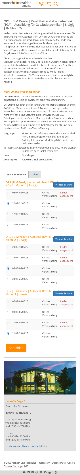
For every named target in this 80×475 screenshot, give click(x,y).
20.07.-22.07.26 (20, 203)
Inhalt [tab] (35, 174)
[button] (49, 472)
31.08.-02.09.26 (20, 224)
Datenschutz (59, 462)
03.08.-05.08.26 (20, 311)
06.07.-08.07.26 (20, 192)
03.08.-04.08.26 (20, 268)
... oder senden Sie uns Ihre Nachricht (25, 446)
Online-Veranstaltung (49, 194)
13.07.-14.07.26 (20, 257)
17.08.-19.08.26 (20, 213)
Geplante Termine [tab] (16, 174)
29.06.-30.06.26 (20, 247)
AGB (26, 466)
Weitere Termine (63, 184)
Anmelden (16, 348)
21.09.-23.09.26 (20, 333)
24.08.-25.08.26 (20, 278)
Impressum (44, 462)
